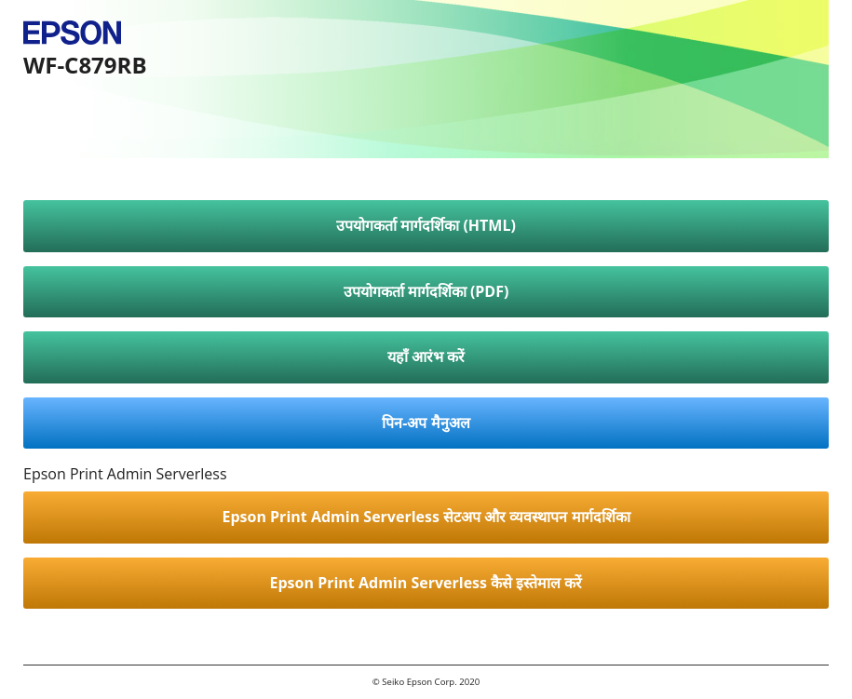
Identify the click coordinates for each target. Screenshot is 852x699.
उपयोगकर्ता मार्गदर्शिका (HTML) (426, 225)
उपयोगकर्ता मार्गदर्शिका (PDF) (426, 291)
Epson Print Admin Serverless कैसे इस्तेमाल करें (426, 582)
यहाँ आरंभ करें (426, 356)
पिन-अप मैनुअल (425, 422)
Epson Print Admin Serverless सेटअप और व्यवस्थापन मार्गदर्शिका (425, 516)
